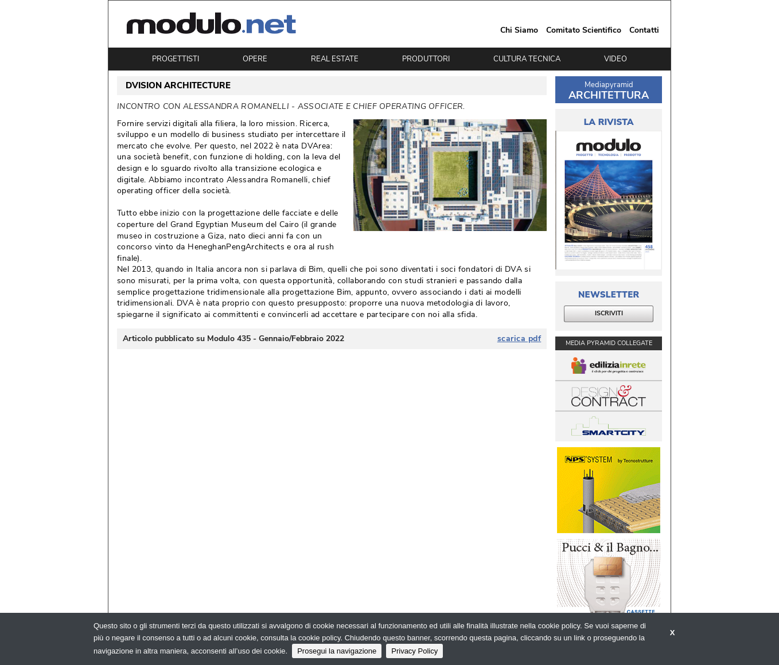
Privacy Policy (414, 651)
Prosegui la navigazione (336, 651)
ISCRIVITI (609, 313)
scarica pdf (519, 338)
